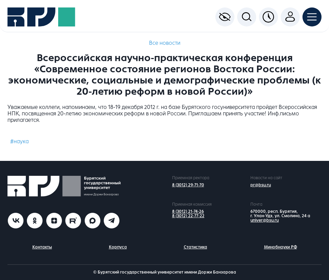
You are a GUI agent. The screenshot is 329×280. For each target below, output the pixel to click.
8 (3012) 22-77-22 (188, 216)
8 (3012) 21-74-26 (188, 211)
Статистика (195, 247)
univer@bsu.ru (264, 220)
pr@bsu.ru (260, 185)
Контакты (42, 247)
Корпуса (118, 247)
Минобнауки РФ (280, 247)
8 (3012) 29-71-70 (188, 185)
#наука (19, 141)
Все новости (164, 43)
